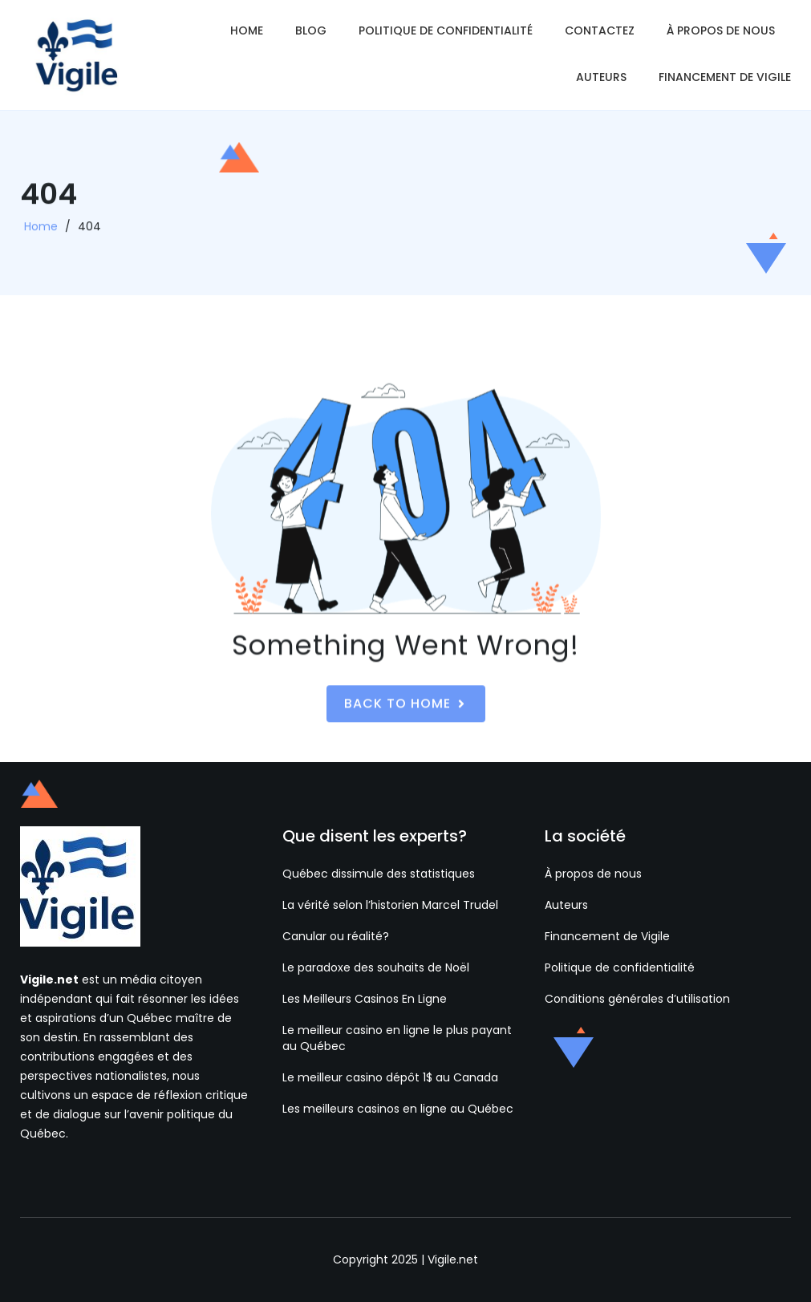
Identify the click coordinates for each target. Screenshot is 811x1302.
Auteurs (601, 77)
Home (246, 30)
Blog (310, 30)
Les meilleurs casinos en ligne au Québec (397, 1109)
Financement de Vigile (725, 77)
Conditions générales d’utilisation (637, 999)
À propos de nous (721, 30)
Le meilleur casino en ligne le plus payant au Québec (397, 1038)
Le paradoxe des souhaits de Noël (375, 967)
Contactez (600, 30)
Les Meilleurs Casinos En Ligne (364, 999)
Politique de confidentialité (446, 30)
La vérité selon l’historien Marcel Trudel (390, 905)
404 (89, 231)
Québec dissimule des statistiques (378, 874)
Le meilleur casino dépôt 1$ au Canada (390, 1077)
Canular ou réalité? (335, 936)
